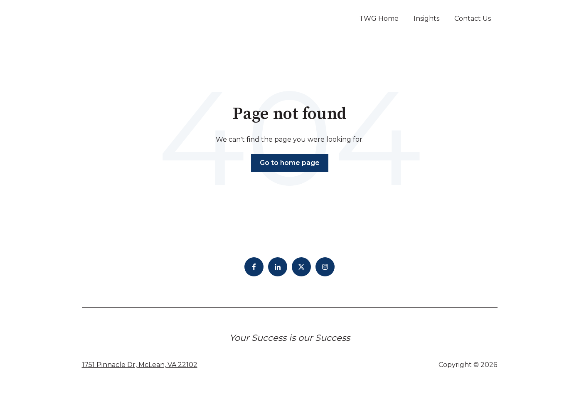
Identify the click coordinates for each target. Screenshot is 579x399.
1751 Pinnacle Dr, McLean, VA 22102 (139, 365)
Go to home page (290, 163)
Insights (426, 18)
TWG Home (379, 18)
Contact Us (472, 18)
